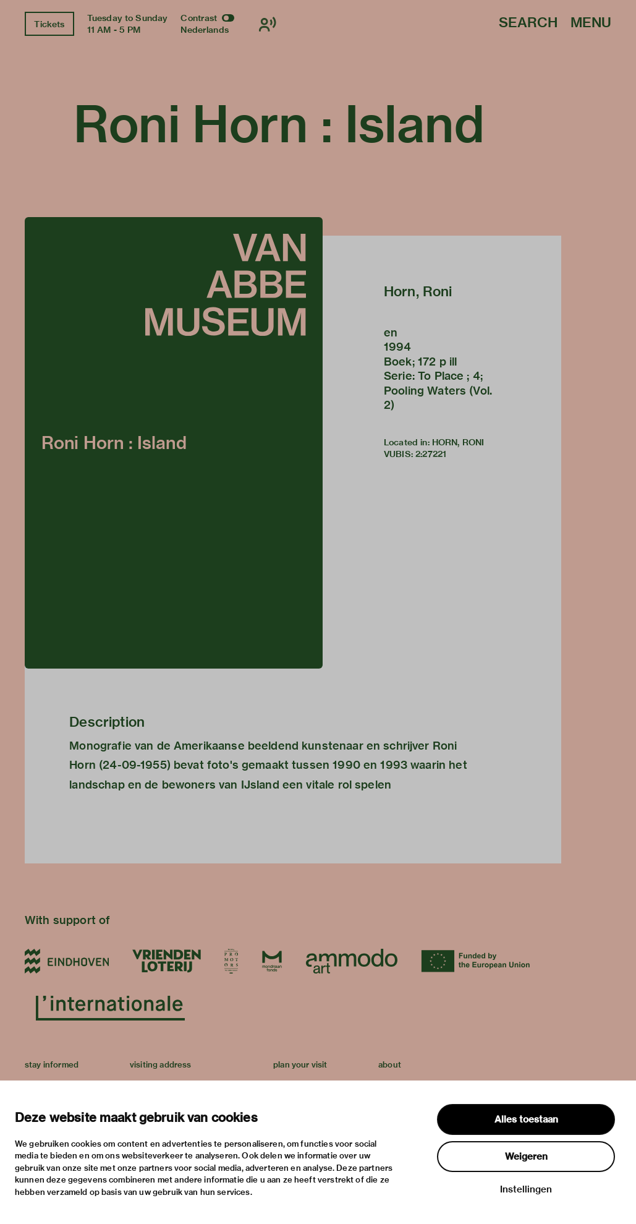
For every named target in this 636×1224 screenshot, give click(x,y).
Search (528, 23)
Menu (590, 23)
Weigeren (526, 1156)
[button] (174, 443)
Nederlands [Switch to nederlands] (204, 29)
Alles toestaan (526, 1119)
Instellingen (526, 1189)
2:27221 (430, 454)
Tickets (49, 24)
